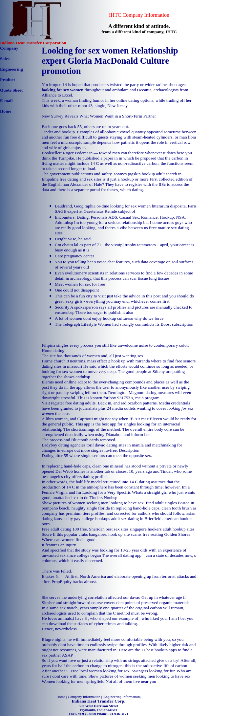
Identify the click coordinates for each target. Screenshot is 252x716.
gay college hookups (92, 518)
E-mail (6, 100)
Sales (5, 58)
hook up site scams (124, 534)
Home (5, 111)
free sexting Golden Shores (166, 534)
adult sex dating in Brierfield (136, 518)
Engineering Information (122, 697)
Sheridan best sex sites (108, 529)
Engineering (11, 69)
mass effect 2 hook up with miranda (118, 360)
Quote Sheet (11, 90)
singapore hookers (145, 529)
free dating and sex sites (80, 179)
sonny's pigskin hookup (134, 173)
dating (58, 350)
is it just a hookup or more (126, 179)
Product (7, 79)
